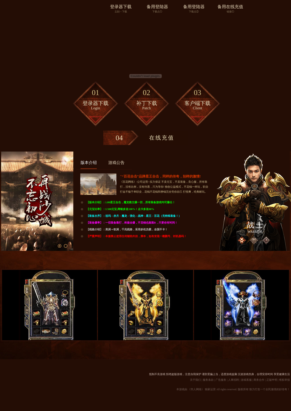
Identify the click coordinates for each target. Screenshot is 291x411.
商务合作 (259, 379)
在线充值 (138, 138)
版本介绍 (89, 162)
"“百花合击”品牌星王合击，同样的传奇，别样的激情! (160, 176)
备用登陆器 (157, 8)
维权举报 (284, 379)
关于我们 (195, 379)
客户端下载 (197, 98)
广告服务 (220, 379)
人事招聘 (233, 379)
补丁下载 (146, 98)
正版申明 (271, 379)
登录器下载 (121, 8)
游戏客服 (246, 379)
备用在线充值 (230, 8)
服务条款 (208, 379)
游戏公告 (116, 162)
